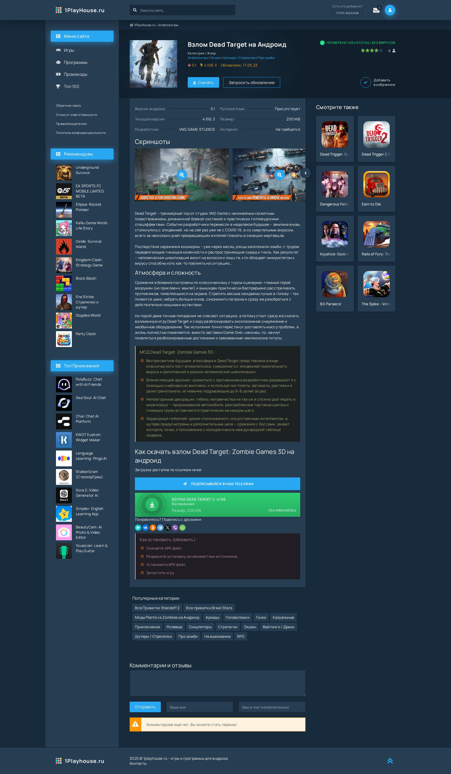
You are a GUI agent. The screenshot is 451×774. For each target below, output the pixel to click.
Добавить (377, 82)
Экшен (215, 57)
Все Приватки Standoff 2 (157, 607)
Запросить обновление (252, 82)
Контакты (138, 763)
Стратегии (228, 626)
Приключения (147, 626)
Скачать (203, 82)
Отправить (145, 707)
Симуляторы (200, 626)
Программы (76, 62)
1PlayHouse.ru (85, 10)
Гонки (261, 617)
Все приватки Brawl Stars (209, 607)
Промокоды (76, 74)
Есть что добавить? (347, 10)
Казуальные (283, 617)
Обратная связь (68, 105)
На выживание (217, 636)
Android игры (168, 25)
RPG (241, 636)
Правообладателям (71, 123)
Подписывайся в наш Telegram (217, 483)
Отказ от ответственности (76, 114)
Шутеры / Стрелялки (239, 57)
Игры (69, 50)
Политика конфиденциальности (81, 132)
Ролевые (174, 626)
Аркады (212, 617)
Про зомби (266, 57)
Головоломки (238, 617)
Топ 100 (71, 86)
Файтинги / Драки (278, 626)
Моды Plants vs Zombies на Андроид (167, 617)
